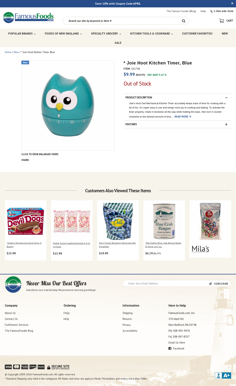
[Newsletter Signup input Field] (166, 283)
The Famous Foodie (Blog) (181, 11)
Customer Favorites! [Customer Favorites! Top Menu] (197, 33)
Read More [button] (181, 116)
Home (8, 52)
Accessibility (130, 330)
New (16, 52)
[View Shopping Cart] (226, 20)
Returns (127, 319)
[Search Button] (184, 20)
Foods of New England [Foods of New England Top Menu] (63, 33)
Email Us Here (177, 342)
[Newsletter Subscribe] (220, 283)
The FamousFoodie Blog (19, 330)
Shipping (128, 313)
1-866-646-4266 (222, 11)
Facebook (176, 348)
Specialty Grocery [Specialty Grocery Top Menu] (106, 33)
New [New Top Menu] (225, 33)
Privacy (127, 325)
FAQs (67, 313)
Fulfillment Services (16, 325)
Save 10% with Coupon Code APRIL (118, 3)
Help (203, 11)
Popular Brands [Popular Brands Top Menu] (22, 33)
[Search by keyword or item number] (121, 20)
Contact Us (11, 319)
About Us (10, 313)
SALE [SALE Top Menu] (118, 43)
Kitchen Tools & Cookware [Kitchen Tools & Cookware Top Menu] (151, 33)
